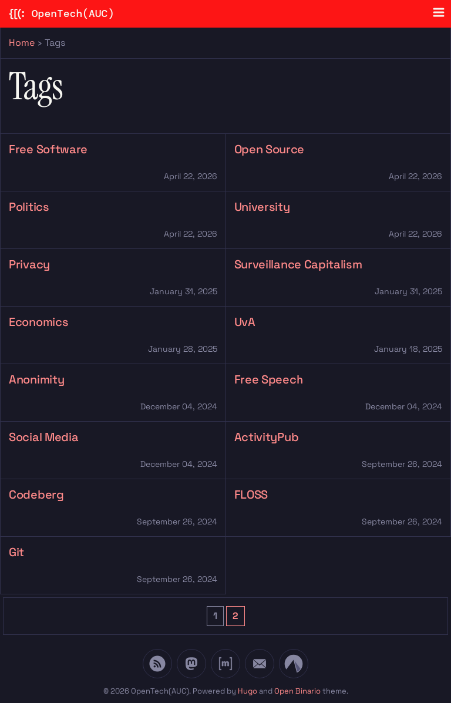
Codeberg (36, 494)
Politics (29, 206)
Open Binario (297, 691)
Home (22, 42)
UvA (244, 321)
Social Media (43, 437)
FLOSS (251, 494)
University (262, 206)
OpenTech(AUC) (61, 14)
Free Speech (269, 379)
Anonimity (36, 379)
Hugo (247, 691)
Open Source (269, 149)
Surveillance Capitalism (298, 264)
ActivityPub (266, 437)
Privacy (29, 264)
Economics (38, 321)
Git (16, 552)
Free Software (48, 149)
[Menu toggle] (438, 12)
